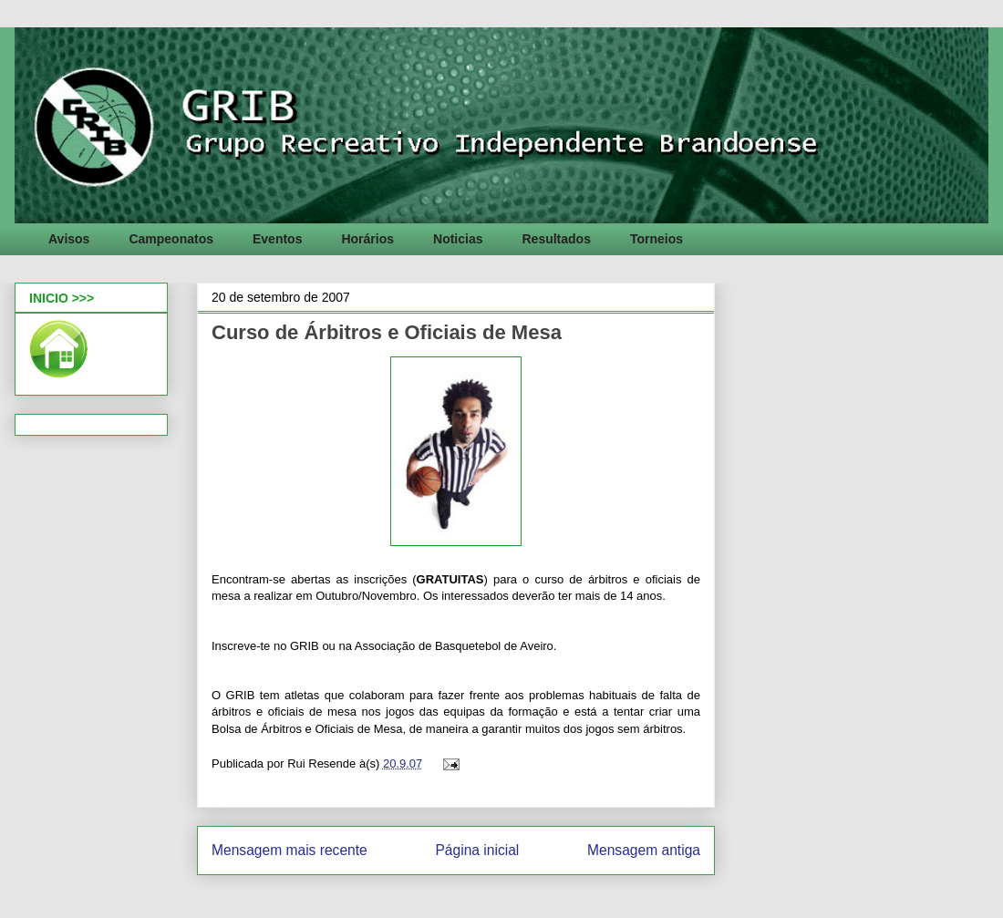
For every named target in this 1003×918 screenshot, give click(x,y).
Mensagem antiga (643, 850)
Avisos (68, 239)
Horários (367, 239)
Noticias (457, 239)
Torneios (656, 239)
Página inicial (477, 850)
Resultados (556, 239)
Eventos (277, 239)
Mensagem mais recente (289, 850)
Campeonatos (171, 239)
